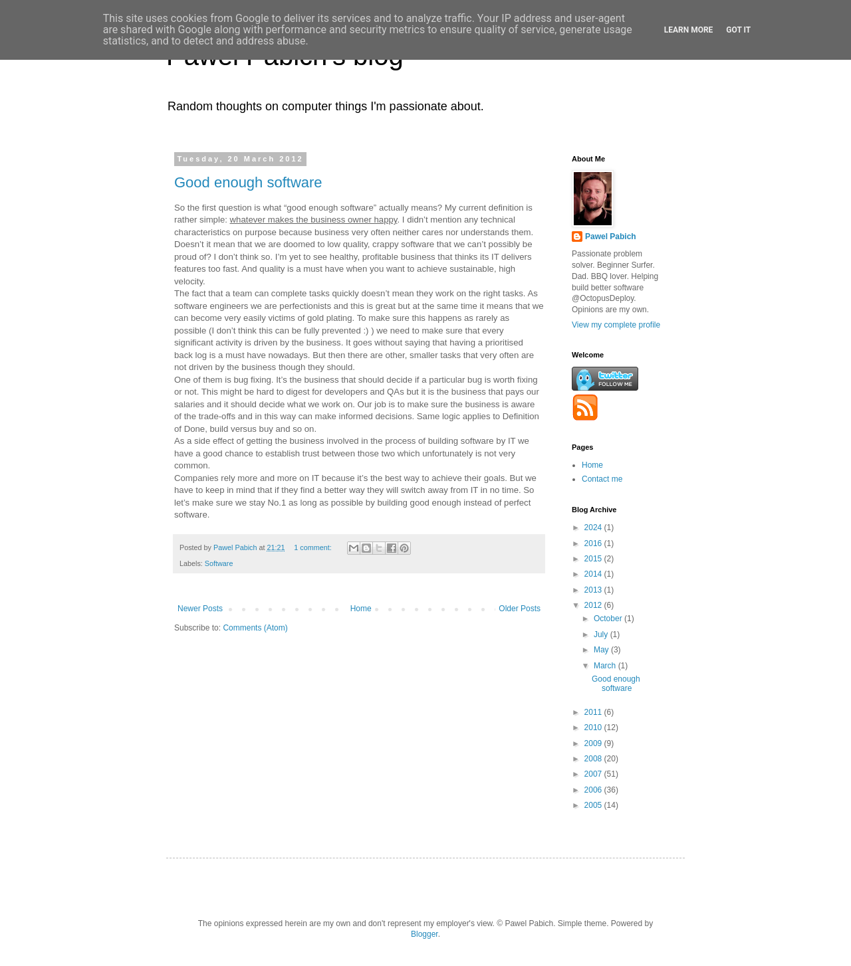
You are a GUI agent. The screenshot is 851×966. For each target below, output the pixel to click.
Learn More (688, 30)
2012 (594, 605)
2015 (594, 558)
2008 (594, 758)
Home (361, 608)
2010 (594, 727)
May (602, 649)
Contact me (602, 479)
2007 (594, 774)
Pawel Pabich (610, 236)
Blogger (424, 934)
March (606, 665)
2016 (594, 543)
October (609, 618)
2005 (594, 805)
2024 (594, 527)
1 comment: (313, 547)
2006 (594, 790)
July (602, 634)
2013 (594, 590)
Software (219, 563)
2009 (594, 743)
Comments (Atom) (255, 627)
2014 (594, 574)
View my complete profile (616, 325)
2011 (594, 712)
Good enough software (248, 182)
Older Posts (520, 608)
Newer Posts (200, 608)
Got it (738, 30)
